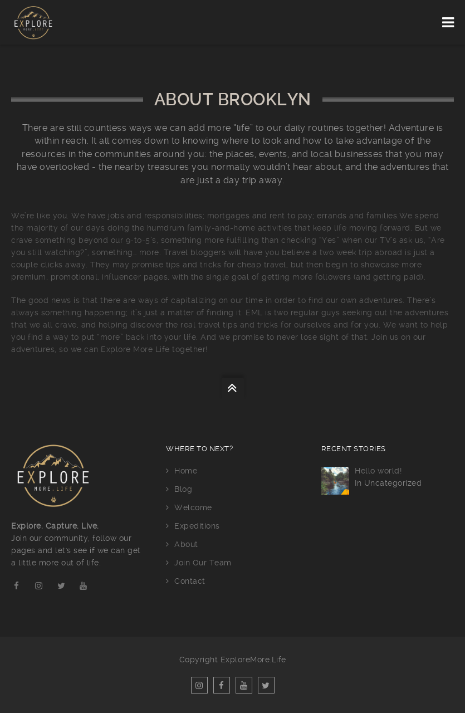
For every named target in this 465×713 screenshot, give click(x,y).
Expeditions (197, 525)
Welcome (193, 507)
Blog (183, 489)
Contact (189, 581)
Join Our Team (203, 562)
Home (185, 470)
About (186, 544)
